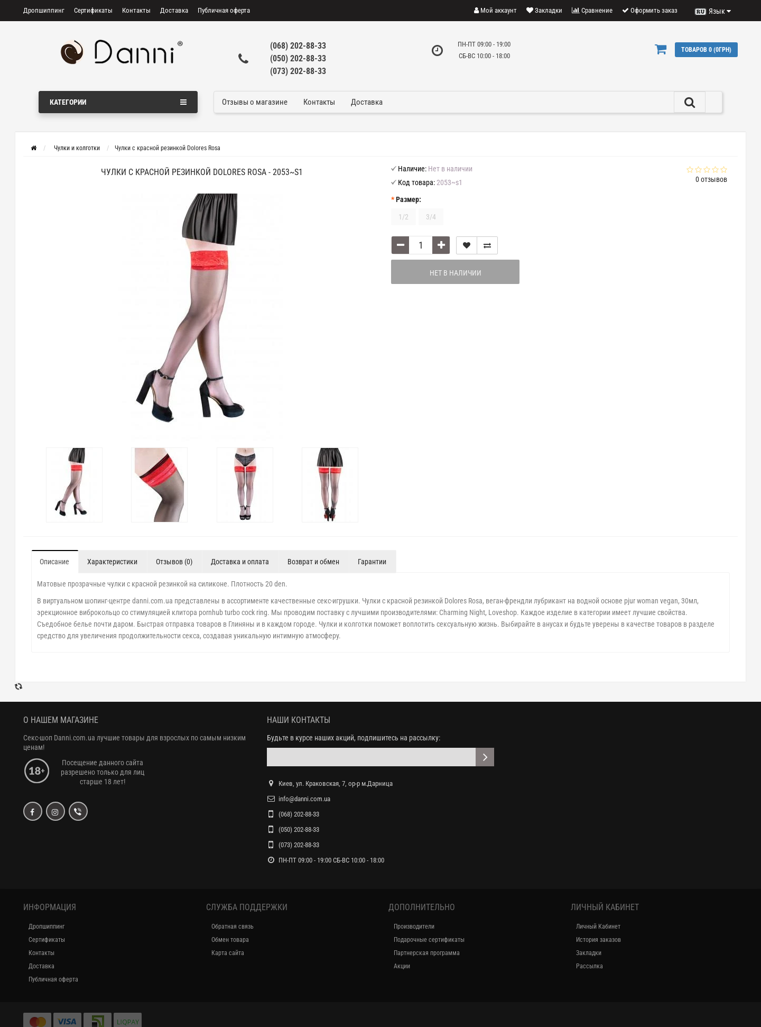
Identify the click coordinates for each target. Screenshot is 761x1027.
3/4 (431, 217)
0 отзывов (711, 179)
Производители (414, 926)
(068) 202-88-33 (298, 46)
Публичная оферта (224, 10)
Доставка (174, 10)
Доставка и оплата (240, 561)
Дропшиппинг (43, 10)
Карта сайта (227, 953)
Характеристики (112, 561)
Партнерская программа (427, 953)
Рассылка (589, 966)
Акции (402, 966)
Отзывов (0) (174, 561)
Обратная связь (232, 926)
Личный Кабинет (598, 926)
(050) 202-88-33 (298, 58)
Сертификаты (93, 10)
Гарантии (372, 561)
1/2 (403, 217)
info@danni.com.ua (304, 799)
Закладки (588, 953)
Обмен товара (230, 939)
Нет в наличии (455, 273)
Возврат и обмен (313, 561)
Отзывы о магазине (254, 102)
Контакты (136, 10)
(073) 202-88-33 (298, 71)
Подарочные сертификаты (429, 939)
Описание (54, 561)
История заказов (598, 939)
